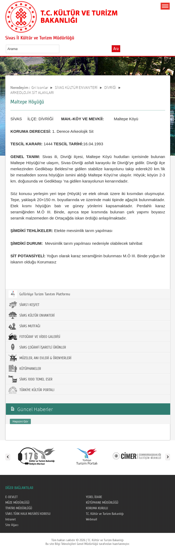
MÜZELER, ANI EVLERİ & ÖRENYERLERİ (40, 358)
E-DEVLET (11, 497)
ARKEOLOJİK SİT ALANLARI (32, 92)
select (60, 49)
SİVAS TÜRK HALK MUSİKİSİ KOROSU (28, 514)
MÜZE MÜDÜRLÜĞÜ (17, 502)
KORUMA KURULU (97, 508)
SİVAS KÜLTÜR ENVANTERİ (76, 87)
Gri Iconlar (39, 87)
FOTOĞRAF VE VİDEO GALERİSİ (34, 336)
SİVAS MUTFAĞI (24, 326)
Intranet (10, 519)
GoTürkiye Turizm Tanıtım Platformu (39, 294)
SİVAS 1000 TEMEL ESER (30, 379)
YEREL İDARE (94, 497)
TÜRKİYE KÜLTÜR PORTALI (31, 389)
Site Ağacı (11, 525)
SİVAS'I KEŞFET (24, 304)
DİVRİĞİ (110, 87)
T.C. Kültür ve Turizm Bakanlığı (105, 514)
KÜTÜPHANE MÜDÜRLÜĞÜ (102, 502)
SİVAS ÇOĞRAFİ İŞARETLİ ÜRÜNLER (37, 347)
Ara (116, 48)
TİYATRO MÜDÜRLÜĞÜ (18, 508)
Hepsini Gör (20, 421)
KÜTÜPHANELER (25, 368)
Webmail (91, 519)
